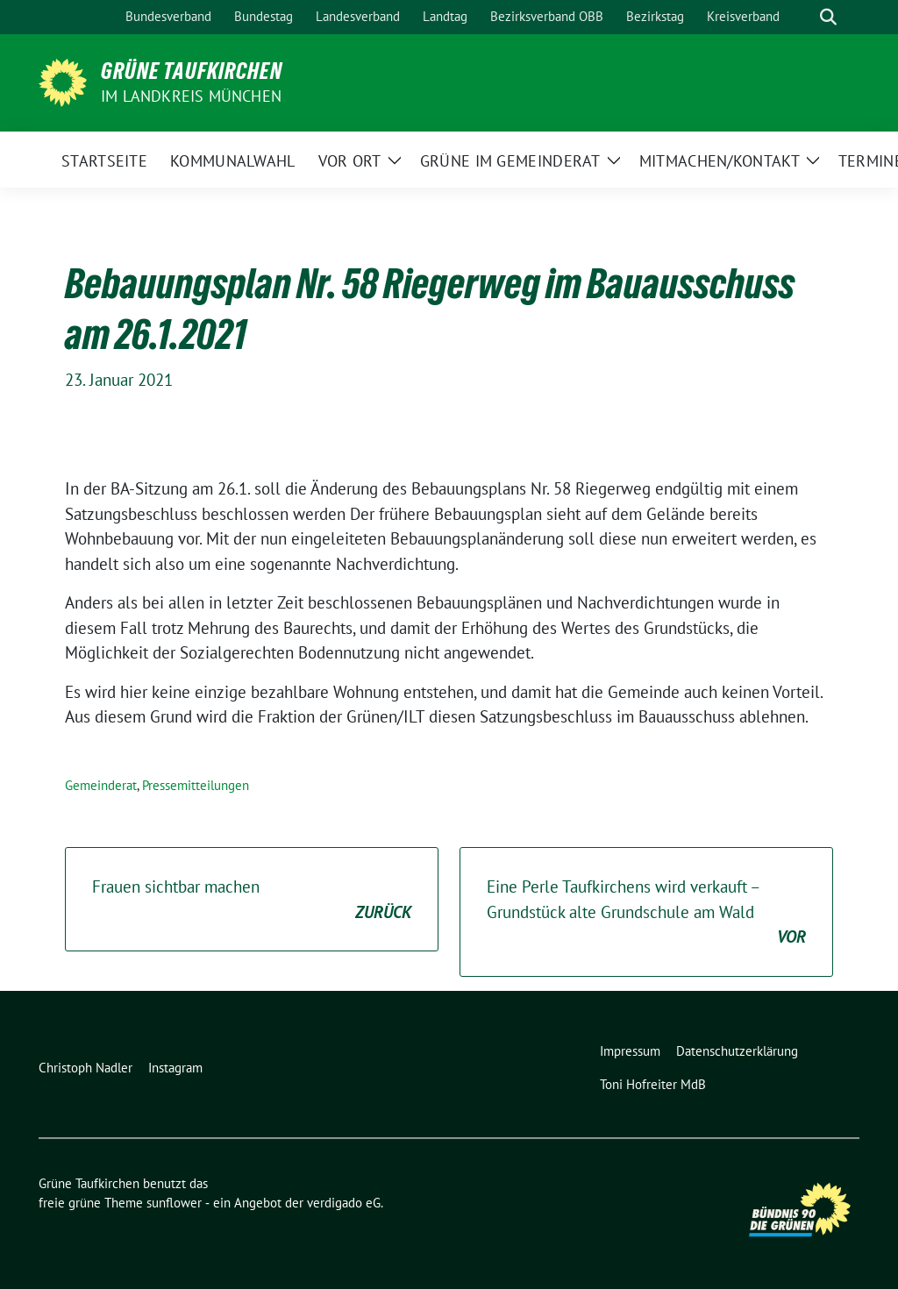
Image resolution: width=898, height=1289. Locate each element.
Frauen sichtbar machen (251, 900)
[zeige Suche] (828, 17)
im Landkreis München (191, 96)
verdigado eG (344, 1202)
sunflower (174, 1202)
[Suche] (803, 17)
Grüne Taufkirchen (191, 71)
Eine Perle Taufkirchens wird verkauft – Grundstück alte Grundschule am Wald (646, 913)
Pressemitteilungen (195, 785)
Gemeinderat (101, 785)
